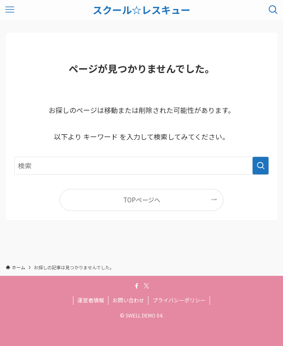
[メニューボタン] (10, 10)
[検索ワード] (141, 166)
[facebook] (136, 286)
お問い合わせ (128, 300)
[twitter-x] (146, 286)
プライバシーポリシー (179, 300)
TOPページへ (141, 199)
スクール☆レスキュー (141, 10)
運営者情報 (90, 300)
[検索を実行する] (260, 166)
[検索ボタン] (273, 10)
